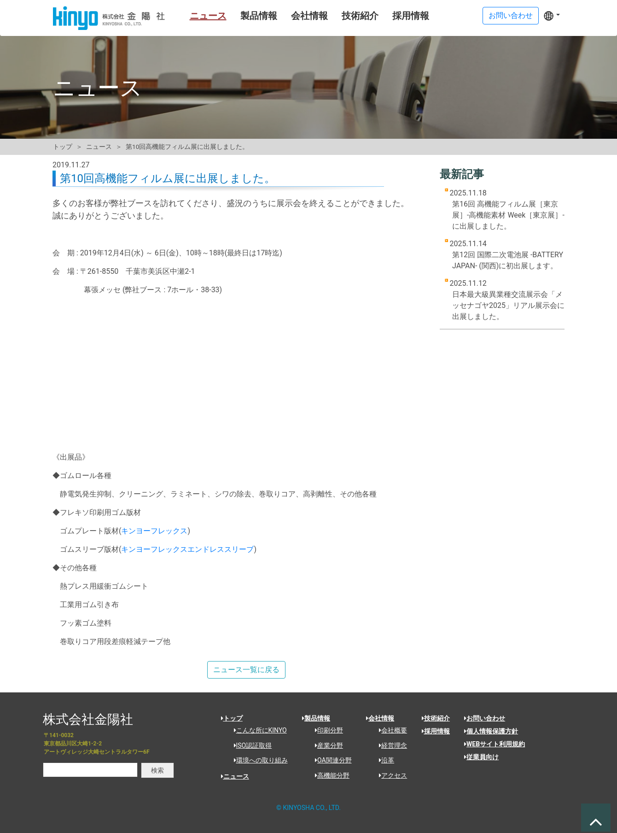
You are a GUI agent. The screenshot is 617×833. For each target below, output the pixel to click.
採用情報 (398, 15)
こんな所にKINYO (257, 730)
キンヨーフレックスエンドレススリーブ (187, 549)
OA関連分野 (330, 760)
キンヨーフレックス (154, 530)
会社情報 (297, 15)
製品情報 (246, 15)
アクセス (390, 775)
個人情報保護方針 (491, 731)
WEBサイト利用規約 (494, 744)
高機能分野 (328, 775)
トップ (62, 146)
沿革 (383, 760)
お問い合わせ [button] (511, 15)
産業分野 (325, 745)
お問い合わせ (484, 718)
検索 (157, 770)
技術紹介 (348, 15)
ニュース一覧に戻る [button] (246, 669)
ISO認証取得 (249, 745)
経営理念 (390, 745)
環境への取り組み (257, 760)
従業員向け (481, 757)
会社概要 (390, 730)
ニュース (196, 15)
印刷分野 (325, 730)
